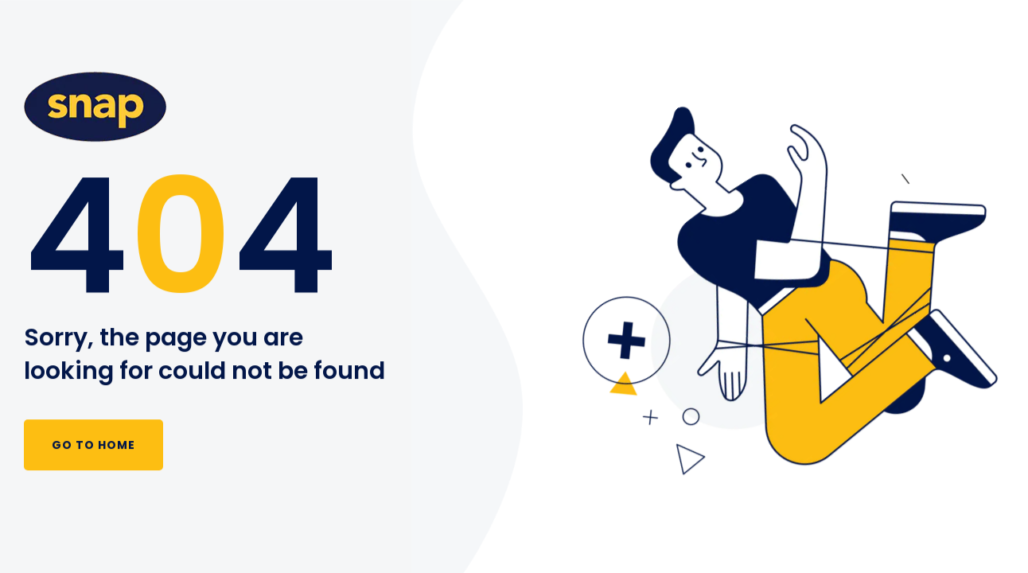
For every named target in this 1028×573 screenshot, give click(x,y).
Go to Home (93, 445)
